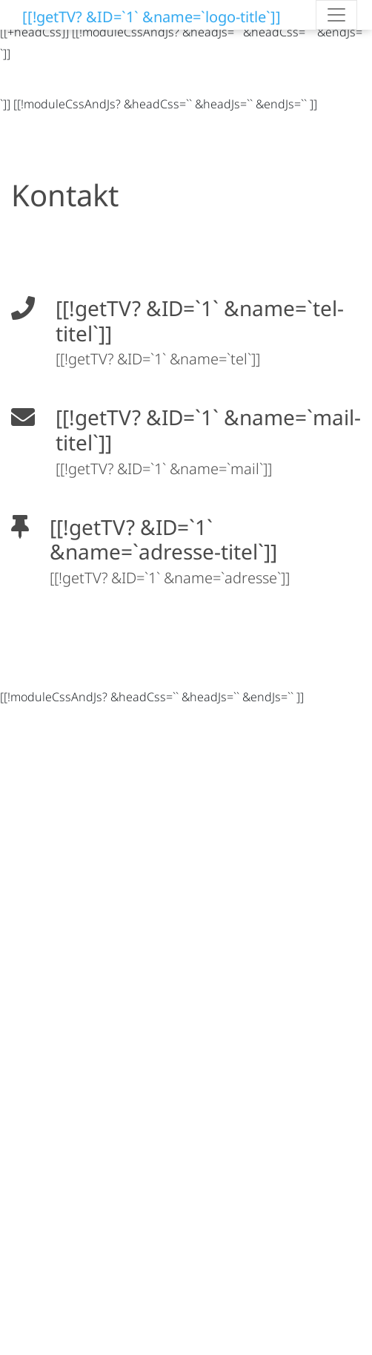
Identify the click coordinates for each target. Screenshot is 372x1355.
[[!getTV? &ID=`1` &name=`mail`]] (164, 469)
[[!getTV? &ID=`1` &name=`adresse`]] (170, 578)
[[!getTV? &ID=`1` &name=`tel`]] (158, 359)
